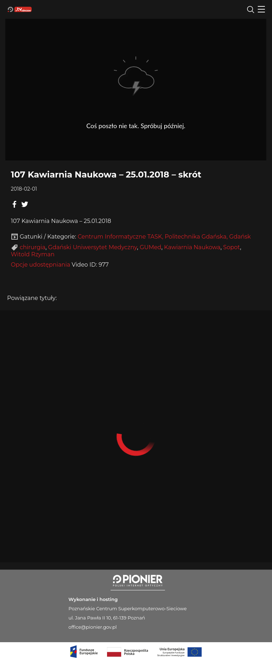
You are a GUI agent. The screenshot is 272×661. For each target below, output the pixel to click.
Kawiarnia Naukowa (192, 247)
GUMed (150, 247)
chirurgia (33, 247)
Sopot (231, 247)
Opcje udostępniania (40, 264)
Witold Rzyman (33, 254)
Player (135, 87)
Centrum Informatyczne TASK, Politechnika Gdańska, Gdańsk (164, 236)
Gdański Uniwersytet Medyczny (92, 247)
